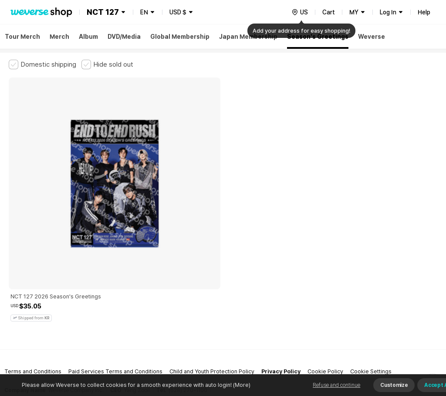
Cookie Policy (325, 250)
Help (424, 12)
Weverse (371, 36)
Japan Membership (248, 36)
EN (144, 12)
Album (88, 36)
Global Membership (179, 36)
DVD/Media (124, 36)
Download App (415, 339)
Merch (59, 36)
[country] (299, 12)
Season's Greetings (317, 36)
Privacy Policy (281, 250)
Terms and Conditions (32, 250)
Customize (394, 385)
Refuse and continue (336, 385)
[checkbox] (42, 64)
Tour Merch (22, 36)
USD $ (177, 12)
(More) (241, 385)
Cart (328, 12)
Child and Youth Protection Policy (211, 250)
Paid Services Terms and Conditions (115, 250)
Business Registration (141, 288)
